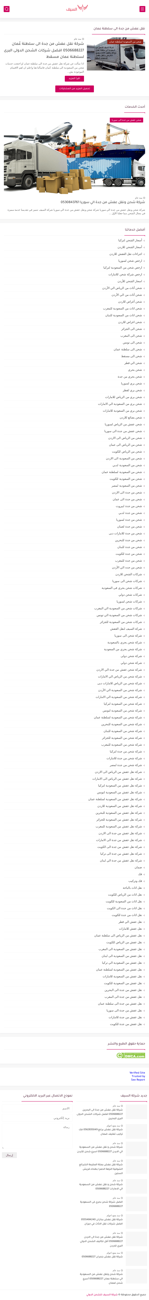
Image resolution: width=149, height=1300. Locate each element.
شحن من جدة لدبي (130, 512)
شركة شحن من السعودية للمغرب (121, 744)
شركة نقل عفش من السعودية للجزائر (119, 819)
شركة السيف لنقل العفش (126, 628)
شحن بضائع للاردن (131, 417)
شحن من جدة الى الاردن (127, 492)
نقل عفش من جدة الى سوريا (124, 1010)
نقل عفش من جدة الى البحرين (123, 990)
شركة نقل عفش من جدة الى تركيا (121, 853)
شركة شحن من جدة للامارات (124, 758)
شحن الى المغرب (131, 335)
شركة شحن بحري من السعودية (123, 649)
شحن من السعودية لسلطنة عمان (122, 472)
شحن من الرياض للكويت (127, 451)
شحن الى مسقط (131, 356)
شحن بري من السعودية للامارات (122, 410)
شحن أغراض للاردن (130, 301)
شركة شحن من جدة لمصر (126, 765)
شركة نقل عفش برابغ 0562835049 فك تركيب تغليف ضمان (101, 1131)
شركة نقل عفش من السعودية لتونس (119, 792)
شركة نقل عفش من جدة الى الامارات (119, 840)
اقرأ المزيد (74, 78)
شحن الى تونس (132, 342)
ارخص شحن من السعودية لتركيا (122, 267)
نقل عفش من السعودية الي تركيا (122, 962)
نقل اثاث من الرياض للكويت (125, 894)
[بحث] (7, 9)
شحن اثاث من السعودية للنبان (123, 315)
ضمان (138, 867)
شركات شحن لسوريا (129, 601)
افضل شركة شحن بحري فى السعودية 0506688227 (101, 1204)
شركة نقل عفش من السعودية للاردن (119, 806)
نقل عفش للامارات (130, 928)
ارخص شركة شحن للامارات (125, 274)
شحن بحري (135, 369)
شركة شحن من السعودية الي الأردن (120, 690)
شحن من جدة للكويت (129, 553)
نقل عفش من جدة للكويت (126, 1024)
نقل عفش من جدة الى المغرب (123, 996)
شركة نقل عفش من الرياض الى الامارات (117, 778)
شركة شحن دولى (131, 656)
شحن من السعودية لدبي (127, 465)
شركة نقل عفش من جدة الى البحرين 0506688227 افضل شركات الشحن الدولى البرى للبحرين (100, 1114)
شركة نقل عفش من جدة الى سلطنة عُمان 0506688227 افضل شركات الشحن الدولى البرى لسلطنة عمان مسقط (44, 50)
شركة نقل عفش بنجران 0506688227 (102, 1257)
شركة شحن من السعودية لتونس (122, 710)
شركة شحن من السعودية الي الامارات (119, 696)
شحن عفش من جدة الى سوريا (123, 431)
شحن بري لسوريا (131, 383)
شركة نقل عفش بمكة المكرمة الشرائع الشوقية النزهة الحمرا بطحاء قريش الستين (101, 1169)
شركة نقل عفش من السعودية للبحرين (119, 812)
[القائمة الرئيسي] (142, 9)
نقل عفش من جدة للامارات (125, 1017)
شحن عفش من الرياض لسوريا (123, 424)
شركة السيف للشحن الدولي (102, 1295)
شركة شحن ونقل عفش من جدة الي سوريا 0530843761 (103, 202)
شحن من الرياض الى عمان (125, 444)
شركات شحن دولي (130, 594)
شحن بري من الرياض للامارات (123, 397)
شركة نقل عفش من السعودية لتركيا (120, 785)
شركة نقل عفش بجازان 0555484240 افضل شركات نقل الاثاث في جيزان (102, 1221)
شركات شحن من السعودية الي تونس (119, 615)
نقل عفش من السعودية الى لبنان (122, 955)
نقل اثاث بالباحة (132, 887)
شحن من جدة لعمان (129, 526)
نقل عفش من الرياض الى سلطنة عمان (118, 935)
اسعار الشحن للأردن (130, 281)
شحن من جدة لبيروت (129, 506)
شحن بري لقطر (132, 390)
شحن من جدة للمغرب (128, 560)
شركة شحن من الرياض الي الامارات (120, 676)
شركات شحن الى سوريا (127, 581)
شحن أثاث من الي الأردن (127, 294)
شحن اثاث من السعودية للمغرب (122, 308)
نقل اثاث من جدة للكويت (127, 915)
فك (140, 874)
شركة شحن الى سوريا (128, 635)
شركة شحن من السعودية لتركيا (123, 703)
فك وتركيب (135, 881)
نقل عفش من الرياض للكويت (124, 942)
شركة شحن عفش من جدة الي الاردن (119, 669)
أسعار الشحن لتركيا (130, 240)
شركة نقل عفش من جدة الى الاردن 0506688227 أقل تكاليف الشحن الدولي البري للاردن (101, 1241)
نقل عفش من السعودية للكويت (123, 983)
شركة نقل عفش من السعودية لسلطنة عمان (115, 799)
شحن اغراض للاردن (130, 322)
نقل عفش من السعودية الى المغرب (120, 949)
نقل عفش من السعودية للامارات (122, 976)
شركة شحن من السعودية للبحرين (121, 724)
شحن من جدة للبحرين (128, 540)
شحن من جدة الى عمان (127, 499)
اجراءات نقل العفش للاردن (125, 253)
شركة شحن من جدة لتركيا (126, 751)
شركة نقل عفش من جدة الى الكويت (119, 846)
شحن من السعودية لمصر (127, 485)
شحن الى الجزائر (131, 328)
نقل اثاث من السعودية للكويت (124, 901)
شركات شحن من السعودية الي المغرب (118, 608)
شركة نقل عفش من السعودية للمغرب (119, 826)
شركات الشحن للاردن (128, 574)
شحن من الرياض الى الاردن (125, 437)
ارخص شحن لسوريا (130, 260)
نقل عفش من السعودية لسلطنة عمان (119, 969)
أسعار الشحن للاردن (130, 247)
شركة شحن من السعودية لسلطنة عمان (118, 717)
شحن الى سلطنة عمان (128, 349)
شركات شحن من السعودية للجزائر (121, 622)
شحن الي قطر (133, 363)
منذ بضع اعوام (113, 1125)
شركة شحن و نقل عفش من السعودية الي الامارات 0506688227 (101, 1186)
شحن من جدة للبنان (129, 547)
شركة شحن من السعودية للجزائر (122, 737)
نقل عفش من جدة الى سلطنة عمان (120, 1003)
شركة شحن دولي (131, 662)
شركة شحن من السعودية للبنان (123, 731)
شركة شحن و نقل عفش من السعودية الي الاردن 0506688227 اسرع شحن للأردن (100, 1149)
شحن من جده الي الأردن (127, 567)
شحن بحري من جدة (130, 376)
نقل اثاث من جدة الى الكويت (124, 908)
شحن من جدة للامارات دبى (125, 533)
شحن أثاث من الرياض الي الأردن (122, 288)
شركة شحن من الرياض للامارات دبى (119, 683)
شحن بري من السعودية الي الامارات (120, 403)
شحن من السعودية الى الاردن (124, 458)
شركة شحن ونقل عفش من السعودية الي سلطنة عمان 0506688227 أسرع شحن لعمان (101, 1279)
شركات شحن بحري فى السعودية (122, 587)
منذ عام (77, 39)
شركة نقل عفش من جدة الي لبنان (121, 860)
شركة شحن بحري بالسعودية (124, 642)
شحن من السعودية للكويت (126, 478)
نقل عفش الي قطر (130, 921)
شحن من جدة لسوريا (129, 519)
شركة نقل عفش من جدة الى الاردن (120, 833)
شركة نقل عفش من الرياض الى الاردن (118, 771)
